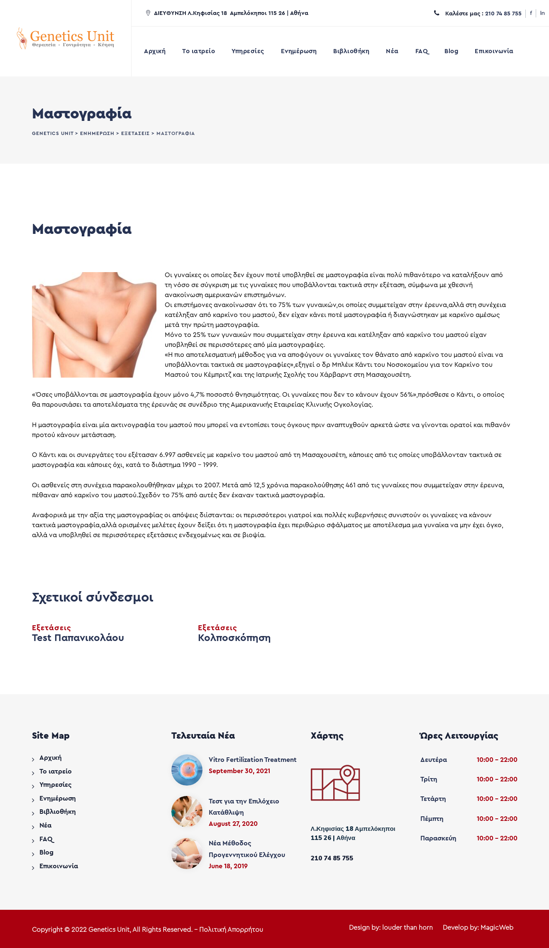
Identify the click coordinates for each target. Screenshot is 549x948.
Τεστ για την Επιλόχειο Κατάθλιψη (244, 807)
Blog (451, 51)
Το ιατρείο (198, 51)
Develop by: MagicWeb (478, 927)
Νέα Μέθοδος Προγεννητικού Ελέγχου (247, 849)
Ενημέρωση (299, 51)
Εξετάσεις (51, 627)
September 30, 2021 (239, 771)
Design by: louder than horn (391, 927)
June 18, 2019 (228, 866)
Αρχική (155, 51)
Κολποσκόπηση (234, 638)
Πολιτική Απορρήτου (231, 929)
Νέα (392, 51)
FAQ (421, 51)
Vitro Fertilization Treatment (253, 759)
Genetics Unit (108, 929)
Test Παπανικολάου (78, 638)
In (542, 13)
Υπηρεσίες (248, 51)
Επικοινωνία (494, 51)
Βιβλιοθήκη (351, 51)
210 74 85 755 (503, 14)
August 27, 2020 (233, 823)
